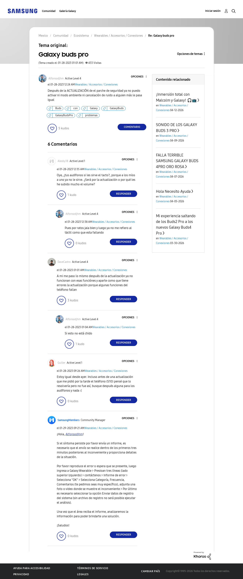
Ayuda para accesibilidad (31, 568)
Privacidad (21, 574)
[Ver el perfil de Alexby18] (63, 161)
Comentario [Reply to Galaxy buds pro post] (132, 127)
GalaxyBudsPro (64, 115)
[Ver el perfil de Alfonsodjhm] (56, 78)
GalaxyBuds (116, 108)
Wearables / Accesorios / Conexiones (96, 84)
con (75, 108)
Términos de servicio (92, 568)
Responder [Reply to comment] (123, 193)
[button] (139, 77)
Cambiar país (150, 571)
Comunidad (48, 11)
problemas (91, 115)
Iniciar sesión (213, 11)
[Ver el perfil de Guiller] (61, 362)
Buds (58, 108)
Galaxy (94, 108)
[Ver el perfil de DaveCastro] (64, 262)
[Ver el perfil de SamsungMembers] (68, 420)
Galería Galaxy (67, 11)
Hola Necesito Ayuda (173, 191)
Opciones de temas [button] (190, 54)
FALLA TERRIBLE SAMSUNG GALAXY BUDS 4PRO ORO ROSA (177, 161)
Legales (83, 574)
